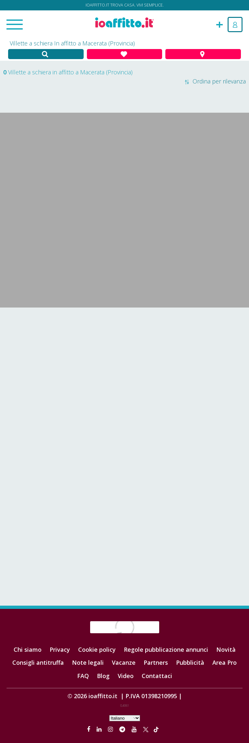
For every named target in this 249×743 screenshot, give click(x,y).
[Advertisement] (124, 359)
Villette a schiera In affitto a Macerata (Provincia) (72, 43)
